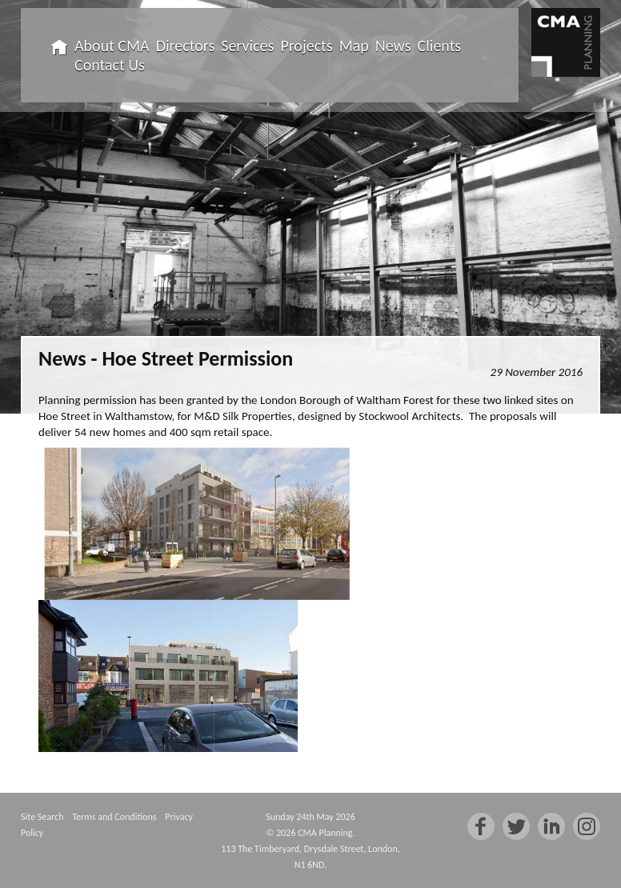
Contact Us (109, 64)
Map (354, 45)
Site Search (42, 816)
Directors (185, 45)
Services (247, 45)
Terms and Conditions (114, 816)
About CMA (112, 45)
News (393, 45)
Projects (306, 45)
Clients (440, 45)
